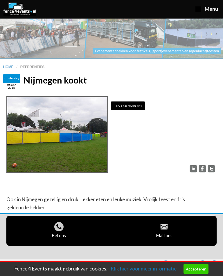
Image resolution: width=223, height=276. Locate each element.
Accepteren (196, 268)
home (9, 67)
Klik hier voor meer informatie (144, 269)
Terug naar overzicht (128, 105)
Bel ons (59, 236)
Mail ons (164, 236)
